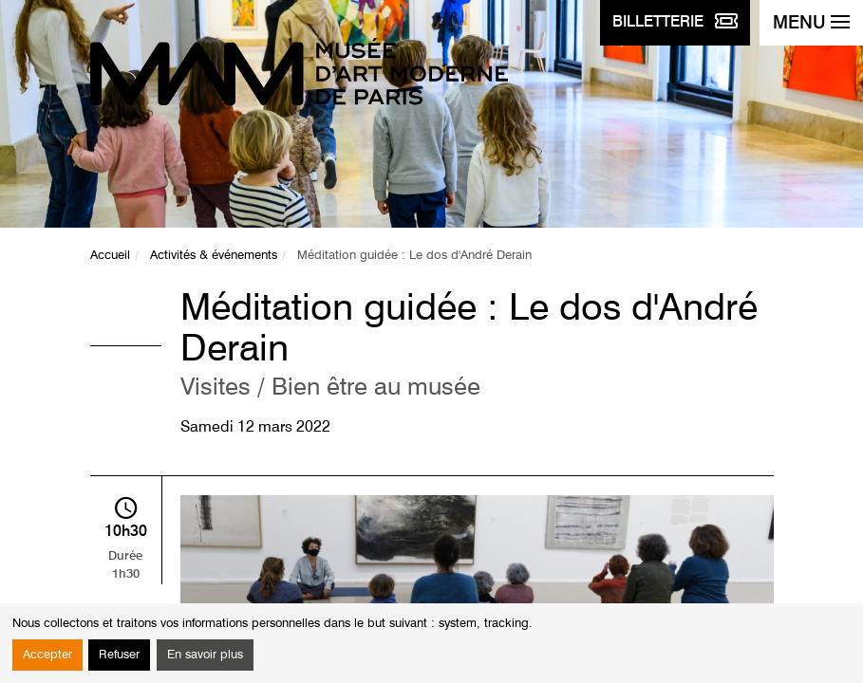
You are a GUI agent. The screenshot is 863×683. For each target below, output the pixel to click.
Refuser (119, 655)
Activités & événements (213, 255)
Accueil (110, 255)
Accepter (47, 655)
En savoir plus (205, 655)
